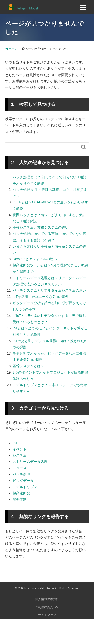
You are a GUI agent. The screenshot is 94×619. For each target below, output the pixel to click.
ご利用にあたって (47, 607)
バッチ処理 (21, 474)
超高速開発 (21, 493)
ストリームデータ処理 (30, 462)
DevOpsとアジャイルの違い (35, 259)
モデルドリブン (25, 487)
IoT (15, 443)
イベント (20, 449)
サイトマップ (47, 615)
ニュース (20, 468)
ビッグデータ (23, 481)
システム (20, 455)
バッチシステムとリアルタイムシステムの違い (49, 290)
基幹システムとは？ (28, 366)
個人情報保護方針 (47, 599)
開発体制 (20, 499)
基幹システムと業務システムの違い (41, 227)
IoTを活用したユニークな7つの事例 (41, 297)
